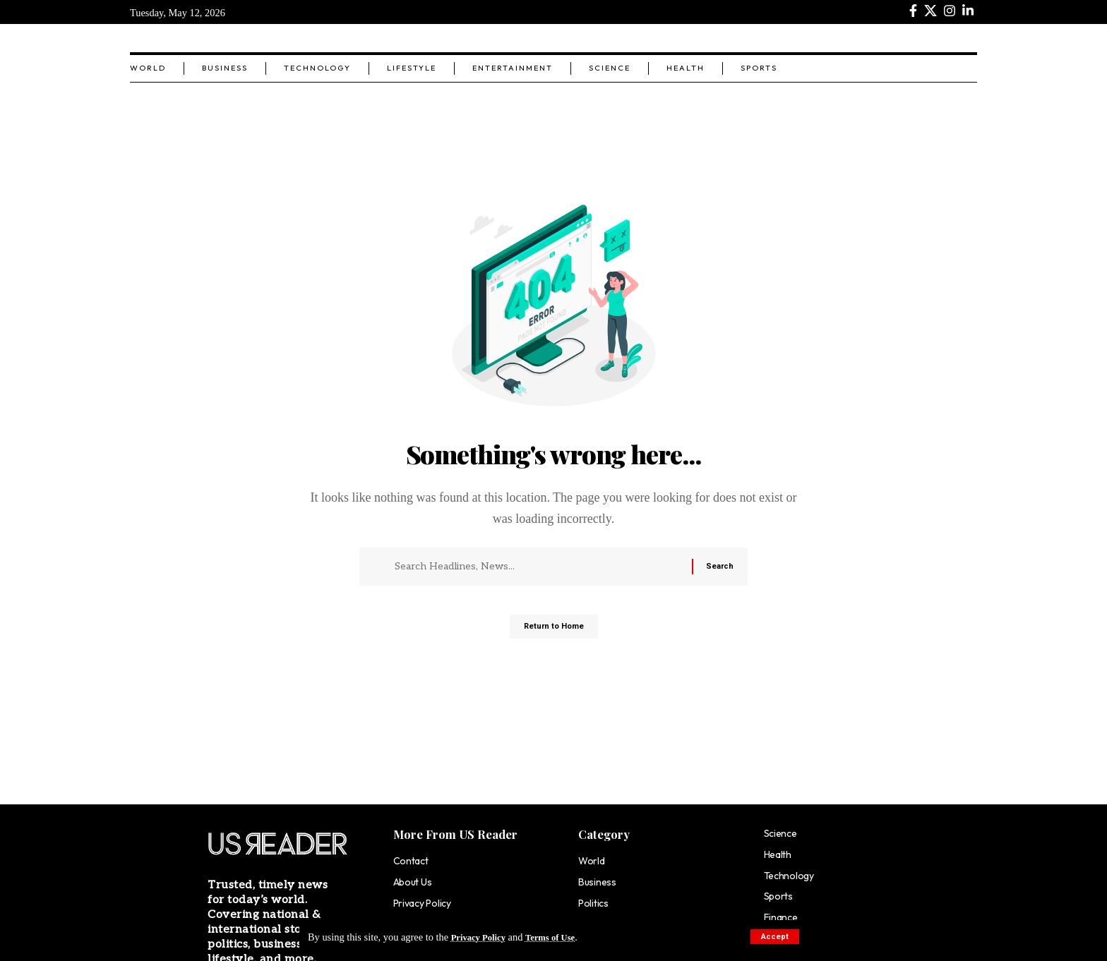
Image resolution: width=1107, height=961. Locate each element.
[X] (930, 11)
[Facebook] (913, 11)
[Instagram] (949, 11)
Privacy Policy (482, 937)
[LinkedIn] (968, 11)
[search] (966, 38)
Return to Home (554, 632)
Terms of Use (561, 937)
